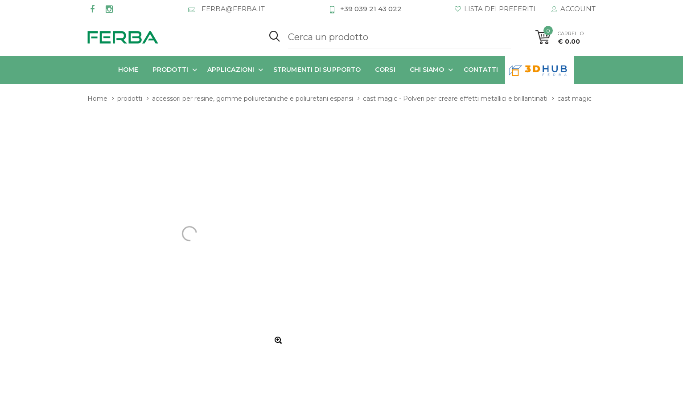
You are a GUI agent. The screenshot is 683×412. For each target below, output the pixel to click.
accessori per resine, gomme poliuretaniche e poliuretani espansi (252, 99)
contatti (481, 70)
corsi (385, 70)
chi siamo (427, 70)
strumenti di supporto (317, 70)
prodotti (170, 70)
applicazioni (230, 70)
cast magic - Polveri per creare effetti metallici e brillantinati (455, 99)
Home (128, 70)
